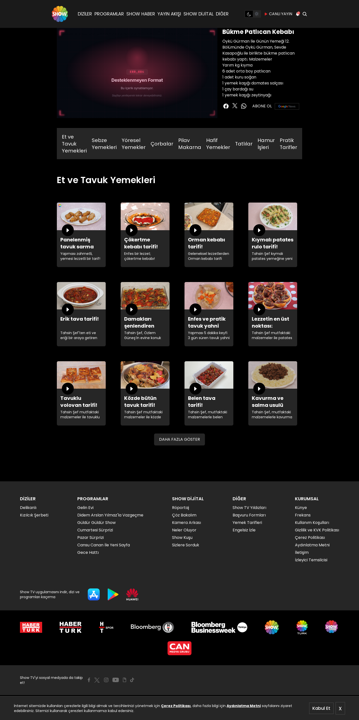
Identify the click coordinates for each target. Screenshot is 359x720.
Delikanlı (28, 507)
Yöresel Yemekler (134, 144)
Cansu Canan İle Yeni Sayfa (103, 545)
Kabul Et (321, 708)
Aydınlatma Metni (244, 705)
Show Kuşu (182, 537)
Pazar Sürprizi (90, 537)
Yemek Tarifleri (247, 522)
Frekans (303, 515)
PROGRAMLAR (109, 14)
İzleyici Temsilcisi (311, 560)
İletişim (302, 552)
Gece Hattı (88, 552)
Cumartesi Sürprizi (95, 530)
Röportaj (180, 507)
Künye (301, 507)
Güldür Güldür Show (96, 522)
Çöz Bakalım (184, 515)
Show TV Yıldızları (249, 507)
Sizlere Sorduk (185, 545)
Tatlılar (244, 143)
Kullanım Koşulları (312, 522)
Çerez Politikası (176, 705)
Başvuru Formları (249, 515)
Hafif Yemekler (218, 144)
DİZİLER (85, 14)
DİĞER (222, 14)
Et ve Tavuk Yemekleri (74, 143)
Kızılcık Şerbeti (34, 515)
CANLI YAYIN (278, 14)
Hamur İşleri (266, 144)
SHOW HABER (140, 14)
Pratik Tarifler (288, 144)
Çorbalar (162, 143)
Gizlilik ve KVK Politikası (317, 530)
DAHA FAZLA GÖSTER (179, 439)
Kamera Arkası (186, 522)
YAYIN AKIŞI (169, 14)
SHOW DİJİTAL (198, 14)
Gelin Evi (85, 507)
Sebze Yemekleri (104, 144)
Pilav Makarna (189, 144)
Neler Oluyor (184, 530)
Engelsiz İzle (244, 530)
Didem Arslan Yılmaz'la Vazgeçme (110, 515)
